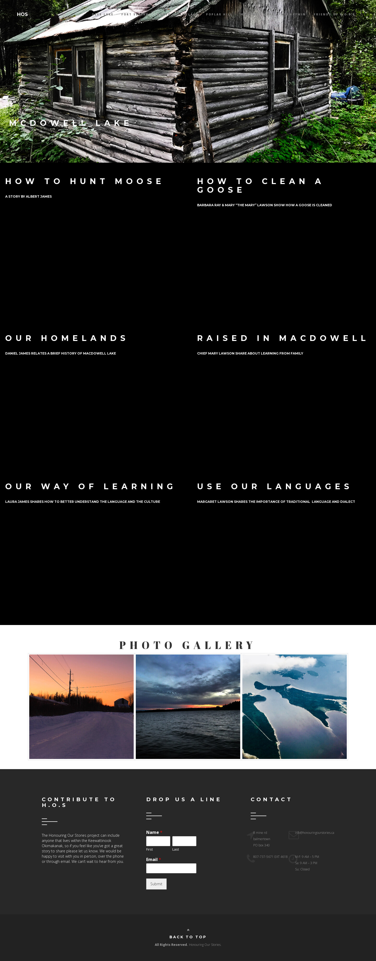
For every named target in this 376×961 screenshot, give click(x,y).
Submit (156, 883)
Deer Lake (103, 14)
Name (154, 832)
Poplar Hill (219, 14)
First (149, 849)
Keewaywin (294, 14)
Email (153, 859)
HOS (22, 14)
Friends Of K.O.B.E (334, 14)
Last (175, 849)
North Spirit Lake (177, 14)
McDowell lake (257, 14)
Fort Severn (135, 14)
